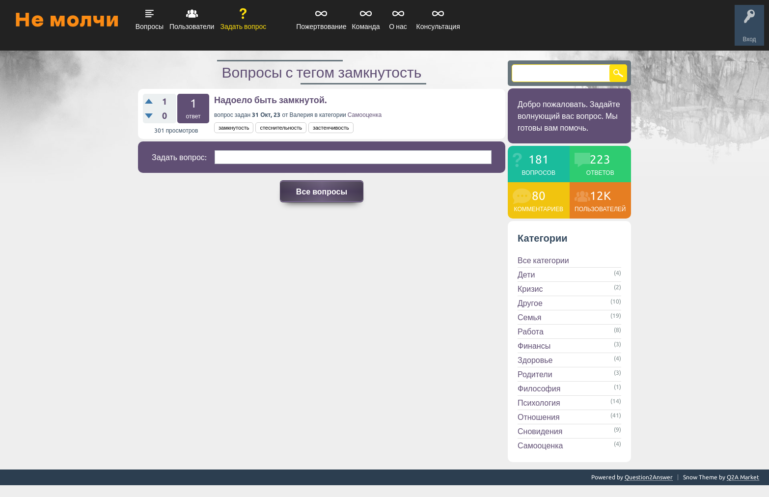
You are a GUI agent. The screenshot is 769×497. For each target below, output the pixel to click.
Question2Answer (649, 477)
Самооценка (365, 114)
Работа (531, 331)
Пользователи (191, 26)
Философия (539, 388)
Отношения (539, 417)
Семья (529, 317)
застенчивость (331, 128)
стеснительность (281, 128)
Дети (526, 274)
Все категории (543, 260)
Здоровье (535, 360)
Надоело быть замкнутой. (270, 100)
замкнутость (234, 128)
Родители (535, 374)
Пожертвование (321, 26)
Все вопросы (321, 191)
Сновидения (540, 431)
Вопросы (150, 26)
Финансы (534, 345)
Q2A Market (743, 477)
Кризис (530, 288)
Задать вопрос (243, 26)
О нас (398, 26)
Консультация (438, 26)
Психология (539, 402)
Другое (530, 303)
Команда (366, 26)
